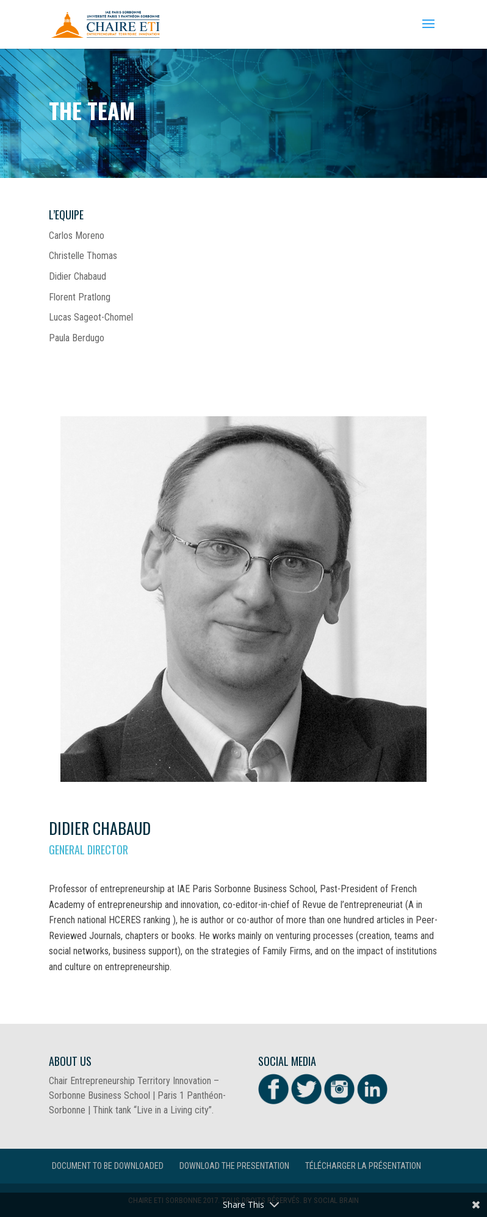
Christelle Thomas (83, 255)
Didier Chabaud (77, 276)
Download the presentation (234, 1166)
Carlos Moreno (76, 235)
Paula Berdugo (76, 338)
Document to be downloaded (108, 1166)
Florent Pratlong (79, 297)
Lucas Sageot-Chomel (91, 317)
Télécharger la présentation (363, 1166)
